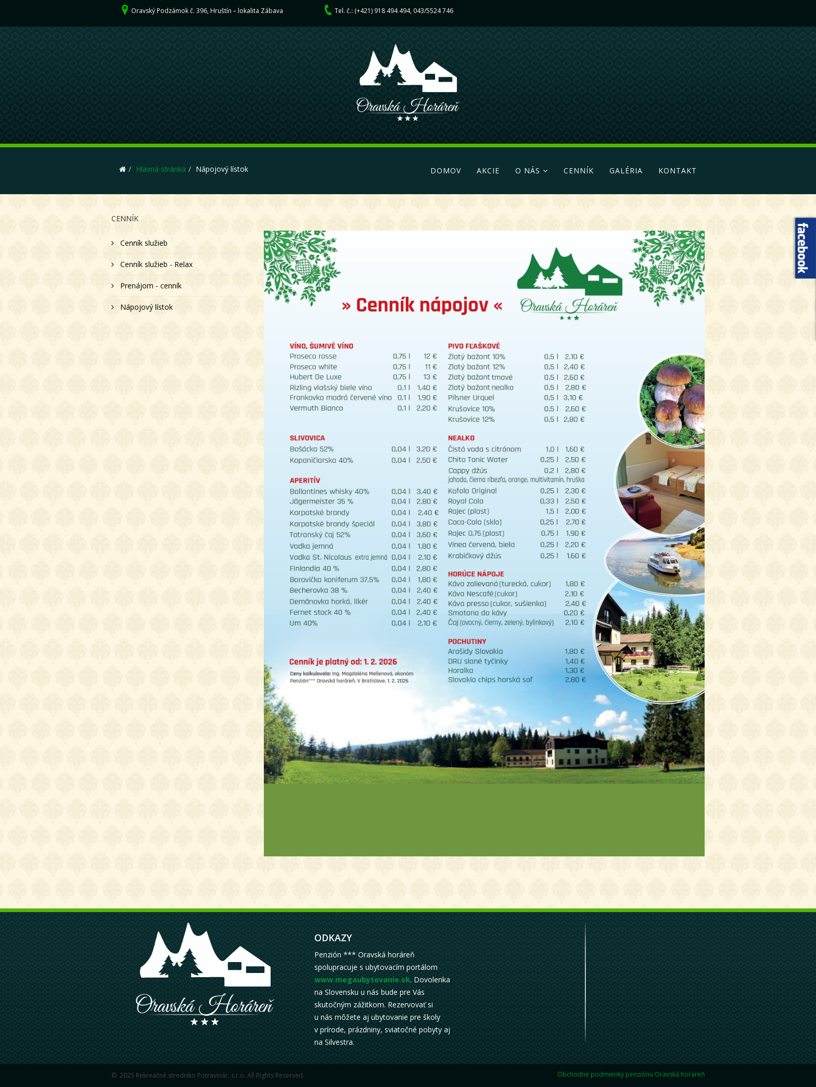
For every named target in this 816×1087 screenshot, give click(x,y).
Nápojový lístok (145, 307)
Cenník (579, 170)
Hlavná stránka (161, 169)
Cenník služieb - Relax (155, 264)
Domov (445, 170)
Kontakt (677, 170)
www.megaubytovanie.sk (362, 979)
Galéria (626, 170)
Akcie (488, 170)
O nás (527, 170)
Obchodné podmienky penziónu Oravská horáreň (631, 1074)
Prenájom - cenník (150, 285)
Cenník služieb (143, 243)
